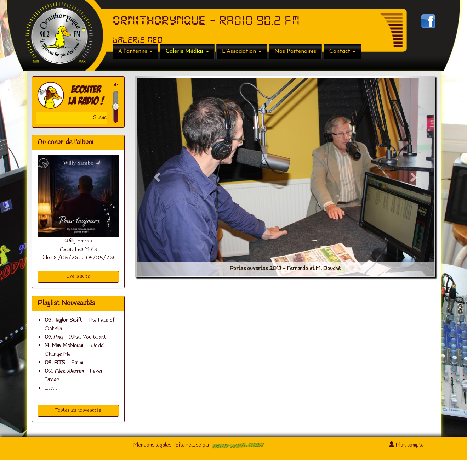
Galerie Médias (187, 51)
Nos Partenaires (295, 51)
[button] (157, 176)
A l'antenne (135, 51)
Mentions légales (152, 445)
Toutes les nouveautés (78, 410)
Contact (342, 51)
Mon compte (406, 445)
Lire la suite (78, 276)
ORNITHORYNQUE (159, 20)
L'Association (241, 51)
